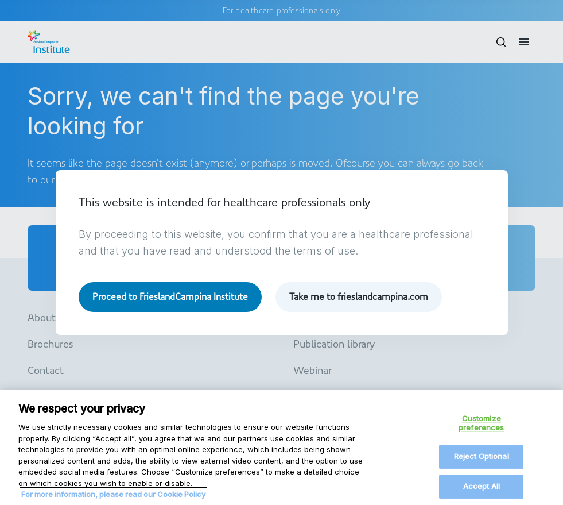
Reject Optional (481, 462)
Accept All (481, 491)
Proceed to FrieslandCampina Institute (170, 297)
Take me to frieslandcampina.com (358, 297)
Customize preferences (481, 428)
